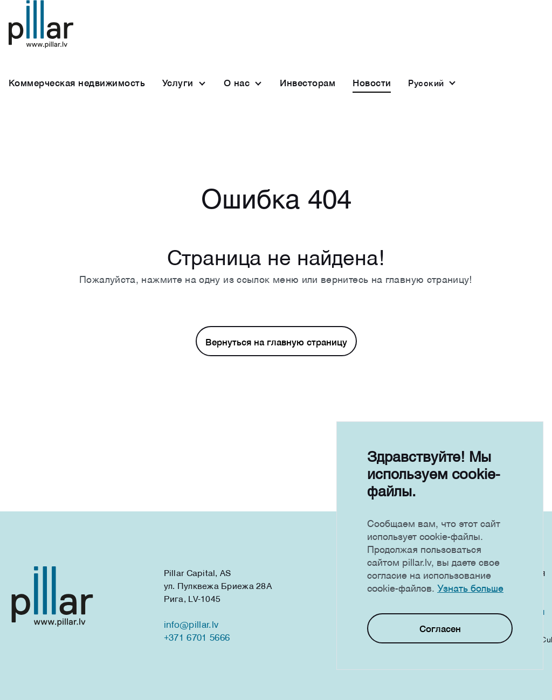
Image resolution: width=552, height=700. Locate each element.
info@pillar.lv (191, 624)
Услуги (178, 82)
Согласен (440, 628)
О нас (237, 82)
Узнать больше (470, 588)
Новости (372, 82)
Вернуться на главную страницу (276, 342)
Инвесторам (307, 82)
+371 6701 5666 (197, 637)
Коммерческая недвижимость (77, 82)
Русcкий (426, 83)
